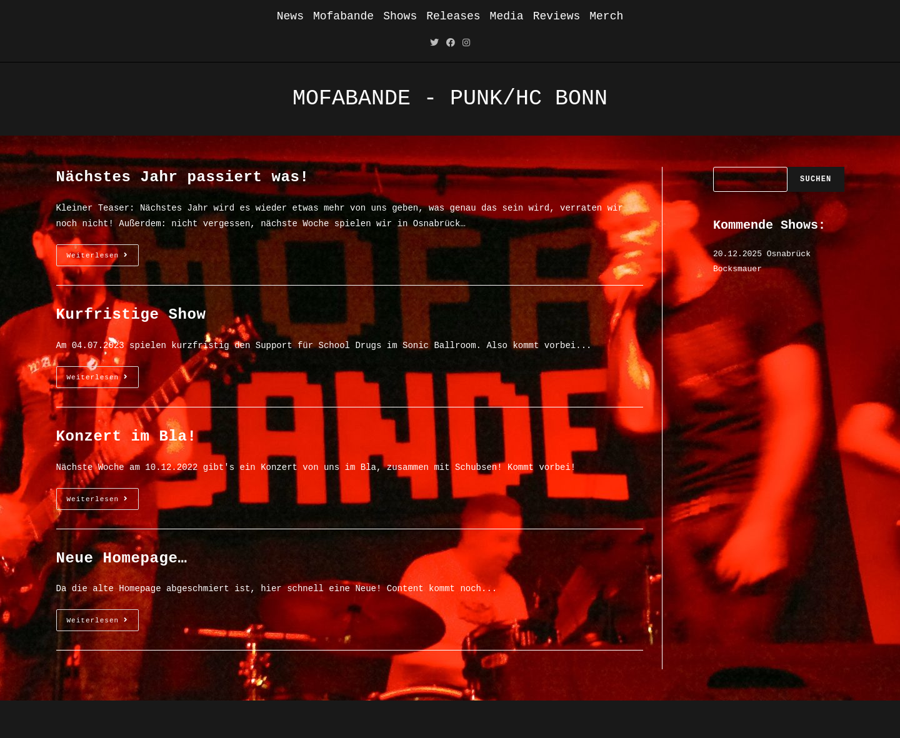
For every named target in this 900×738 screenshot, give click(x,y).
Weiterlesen (103, 258)
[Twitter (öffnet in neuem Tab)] (434, 43)
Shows (400, 16)
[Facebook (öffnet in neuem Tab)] (450, 43)
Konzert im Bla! (126, 436)
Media (507, 16)
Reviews (557, 16)
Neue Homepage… (122, 558)
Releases (453, 16)
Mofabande (343, 16)
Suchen (815, 179)
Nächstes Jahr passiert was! (182, 177)
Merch (606, 16)
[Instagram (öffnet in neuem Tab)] (466, 43)
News (290, 16)
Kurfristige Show (131, 314)
